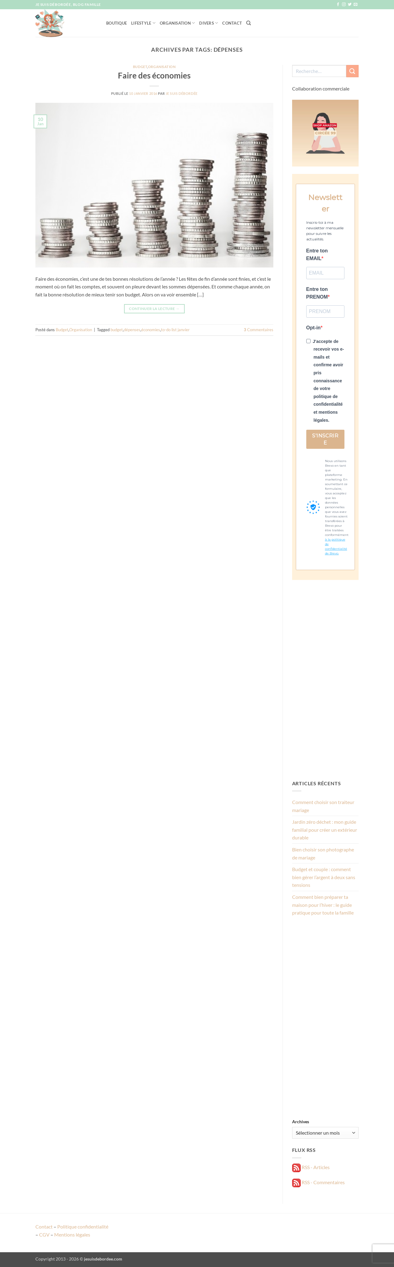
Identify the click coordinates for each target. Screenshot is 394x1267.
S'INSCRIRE (325, 439)
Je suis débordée (182, 93)
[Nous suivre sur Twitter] (350, 4)
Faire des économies (154, 75)
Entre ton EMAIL (317, 254)
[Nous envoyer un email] (355, 4)
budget (117, 329)
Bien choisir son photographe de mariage (323, 853)
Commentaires (258, 329)
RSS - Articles (311, 1167)
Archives (300, 1121)
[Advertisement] (325, 679)
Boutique (116, 23)
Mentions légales (72, 1234)
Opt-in (313, 327)
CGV (44, 1234)
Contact (232, 23)
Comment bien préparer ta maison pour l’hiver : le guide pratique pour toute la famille (323, 904)
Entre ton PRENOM (317, 293)
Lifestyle (143, 23)
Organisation (177, 23)
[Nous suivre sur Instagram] (344, 4)
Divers (208, 23)
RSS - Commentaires (318, 1182)
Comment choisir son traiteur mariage (323, 806)
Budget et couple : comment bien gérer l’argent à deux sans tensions (323, 877)
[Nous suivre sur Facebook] (338, 4)
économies (150, 329)
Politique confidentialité (82, 1226)
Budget (140, 67)
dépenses (132, 329)
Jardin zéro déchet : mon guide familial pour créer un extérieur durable (324, 829)
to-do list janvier (175, 329)
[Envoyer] (352, 71)
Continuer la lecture (154, 309)
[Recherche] (248, 23)
